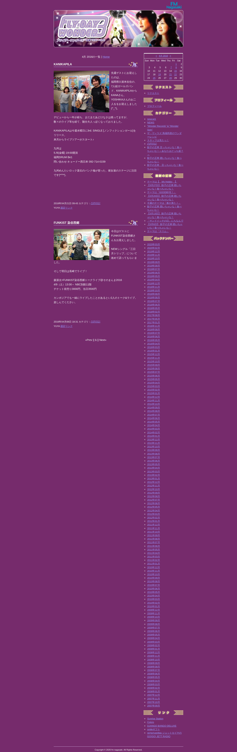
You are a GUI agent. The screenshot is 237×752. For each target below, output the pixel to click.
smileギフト (153, 729)
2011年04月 (153, 553)
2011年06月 (153, 546)
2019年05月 (153, 276)
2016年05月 (153, 340)
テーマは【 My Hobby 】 (162, 181)
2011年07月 (153, 542)
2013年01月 (153, 478)
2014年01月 (153, 436)
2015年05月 (153, 379)
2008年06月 (153, 673)
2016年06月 (153, 336)
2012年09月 (153, 492)
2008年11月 (153, 656)
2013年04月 (153, 467)
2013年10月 (153, 446)
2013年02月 (153, 475)
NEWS (150, 122)
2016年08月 (153, 329)
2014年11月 (153, 400)
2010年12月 (153, 567)
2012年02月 (153, 517)
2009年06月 (153, 631)
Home (106, 56)
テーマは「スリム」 (158, 231)
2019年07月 (153, 269)
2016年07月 (153, 333)
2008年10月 (153, 659)
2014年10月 (153, 404)
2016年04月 (153, 343)
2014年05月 (153, 421)
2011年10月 (153, 531)
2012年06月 (153, 503)
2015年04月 (153, 382)
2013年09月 (153, 450)
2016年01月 (153, 350)
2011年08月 (153, 538)
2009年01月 (153, 649)
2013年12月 (153, 439)
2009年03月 (153, 641)
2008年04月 (153, 681)
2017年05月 (153, 319)
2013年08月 (153, 453)
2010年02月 (153, 602)
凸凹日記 (95, 203)
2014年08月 (153, 411)
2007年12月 (153, 695)
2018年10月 (153, 290)
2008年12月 (153, 652)
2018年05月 (153, 308)
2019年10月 (153, 258)
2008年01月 (153, 691)
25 (154, 78)
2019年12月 (153, 251)
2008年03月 (153, 684)
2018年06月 (153, 304)
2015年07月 (153, 372)
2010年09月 (153, 577)
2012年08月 (153, 496)
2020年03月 (153, 244)
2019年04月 (153, 279)
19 (159, 74)
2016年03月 (153, 347)
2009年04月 (153, 638)
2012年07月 (153, 499)
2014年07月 (153, 414)
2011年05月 (153, 549)
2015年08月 (153, 368)
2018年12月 (153, 283)
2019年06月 (153, 272)
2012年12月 (153, 482)
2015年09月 (153, 365)
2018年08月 (153, 297)
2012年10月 (153, 489)
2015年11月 (153, 358)
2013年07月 (153, 457)
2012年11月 (153, 485)
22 (175, 74)
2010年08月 (153, 581)
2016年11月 (153, 326)
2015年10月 (153, 361)
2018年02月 (153, 311)
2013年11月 (153, 443)
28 (170, 78)
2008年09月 (153, 663)
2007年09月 (153, 705)
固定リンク (67, 207)
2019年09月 (153, 262)
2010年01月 (153, 606)
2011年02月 (153, 560)
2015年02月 (153, 389)
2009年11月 (153, 613)
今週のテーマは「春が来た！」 (164, 203)
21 (170, 74)
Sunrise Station (155, 718)
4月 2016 (163, 56)
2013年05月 (153, 464)
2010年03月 (153, 599)
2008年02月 (153, 688)
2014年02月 (153, 432)
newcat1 (151, 119)
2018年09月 (153, 294)
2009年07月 (153, 627)
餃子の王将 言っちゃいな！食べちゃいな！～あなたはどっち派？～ (165, 151)
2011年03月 (153, 556)
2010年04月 (153, 595)
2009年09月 (153, 620)
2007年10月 (153, 702)
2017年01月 (153, 322)
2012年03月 (153, 514)
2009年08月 (153, 624)
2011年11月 (153, 528)
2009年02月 (153, 645)
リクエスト (153, 93)
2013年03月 (153, 471)
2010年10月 (153, 574)
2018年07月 (153, 301)
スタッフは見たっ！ (158, 140)
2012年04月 (153, 510)
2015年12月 (153, 354)
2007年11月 (153, 698)
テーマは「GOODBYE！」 (161, 192)
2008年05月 (153, 677)
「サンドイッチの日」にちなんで (165, 220)
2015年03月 (153, 386)
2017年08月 (153, 315)
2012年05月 (153, 506)
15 (175, 71)
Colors (150, 722)
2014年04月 (153, 425)
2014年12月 (153, 397)
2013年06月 (153, 460)
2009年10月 (153, 617)
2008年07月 (153, 670)
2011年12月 (153, 524)
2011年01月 (153, 563)
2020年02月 (153, 248)
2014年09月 (153, 407)
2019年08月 (153, 265)
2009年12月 (153, 609)
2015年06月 (153, 375)
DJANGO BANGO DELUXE (161, 725)
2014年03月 (153, 428)
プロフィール (154, 106)
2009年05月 (153, 634)
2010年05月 (153, 592)
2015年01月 (153, 393)
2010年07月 (153, 585)
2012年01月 (153, 521)
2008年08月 (153, 666)
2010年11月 (153, 570)
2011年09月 (153, 535)
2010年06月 (153, 588)
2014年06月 (153, 418)
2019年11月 (153, 255)
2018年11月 (153, 287)
